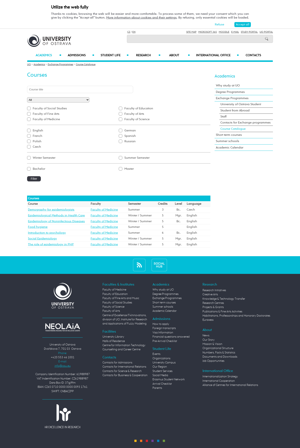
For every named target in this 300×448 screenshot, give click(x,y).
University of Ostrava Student (240, 104)
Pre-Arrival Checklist (164, 341)
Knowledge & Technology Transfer (223, 298)
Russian (130, 141)
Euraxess (208, 319)
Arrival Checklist (162, 383)
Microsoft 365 (207, 32)
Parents (157, 388)
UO (29, 64)
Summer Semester (137, 157)
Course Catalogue (85, 64)
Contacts (253, 55)
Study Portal (249, 32)
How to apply (160, 324)
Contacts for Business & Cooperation (125, 375)
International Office (217, 55)
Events (156, 354)
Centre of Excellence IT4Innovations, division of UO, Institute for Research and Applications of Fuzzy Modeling (124, 319)
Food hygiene (38, 226)
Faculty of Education (138, 108)
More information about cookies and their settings (141, 17)
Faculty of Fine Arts (46, 113)
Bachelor (39, 168)
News (205, 335)
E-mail (235, 32)
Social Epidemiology (42, 238)
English (38, 130)
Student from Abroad (235, 110)
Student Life (115, 55)
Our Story (208, 339)
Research (148, 55)
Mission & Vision (212, 344)
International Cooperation (218, 380)
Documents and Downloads (219, 356)
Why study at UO (228, 85)
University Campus (164, 362)
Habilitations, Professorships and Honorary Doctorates (236, 315)
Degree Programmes (230, 92)
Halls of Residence (113, 341)
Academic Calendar (229, 147)
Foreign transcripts (164, 328)
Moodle (224, 32)
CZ (128, 32)
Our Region (159, 366)
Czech (37, 146)
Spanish (130, 135)
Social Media (160, 375)
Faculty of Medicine (46, 119)
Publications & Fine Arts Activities (222, 311)
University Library (113, 336)
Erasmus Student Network (168, 379)
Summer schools (227, 141)
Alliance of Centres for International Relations (230, 385)
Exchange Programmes (60, 64)
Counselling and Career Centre (121, 349)
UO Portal (266, 32)
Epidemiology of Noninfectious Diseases (56, 221)
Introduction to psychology (47, 232)
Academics (48, 55)
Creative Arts (210, 294)
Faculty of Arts (134, 113)
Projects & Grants (213, 307)
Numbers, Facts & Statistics (218, 352)
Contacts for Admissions (117, 362)
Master (129, 168)
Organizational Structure (217, 348)
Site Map (191, 32)
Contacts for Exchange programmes (245, 122)
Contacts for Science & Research (122, 371)
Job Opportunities (213, 360)
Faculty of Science (137, 119)
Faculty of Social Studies (50, 108)
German (130, 130)
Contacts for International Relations (124, 366)
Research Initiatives (214, 290)
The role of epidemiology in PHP (51, 244)
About (179, 55)
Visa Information (162, 332)
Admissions (81, 55)
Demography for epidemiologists (51, 209)
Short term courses (229, 134)
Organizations (161, 358)
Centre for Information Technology (123, 345)
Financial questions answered (171, 336)
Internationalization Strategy (220, 376)
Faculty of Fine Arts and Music (120, 298)
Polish (37, 141)
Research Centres (213, 303)
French (37, 135)
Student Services (162, 371)
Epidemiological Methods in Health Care (56, 215)
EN (133, 32)
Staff (223, 116)
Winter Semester (44, 157)
